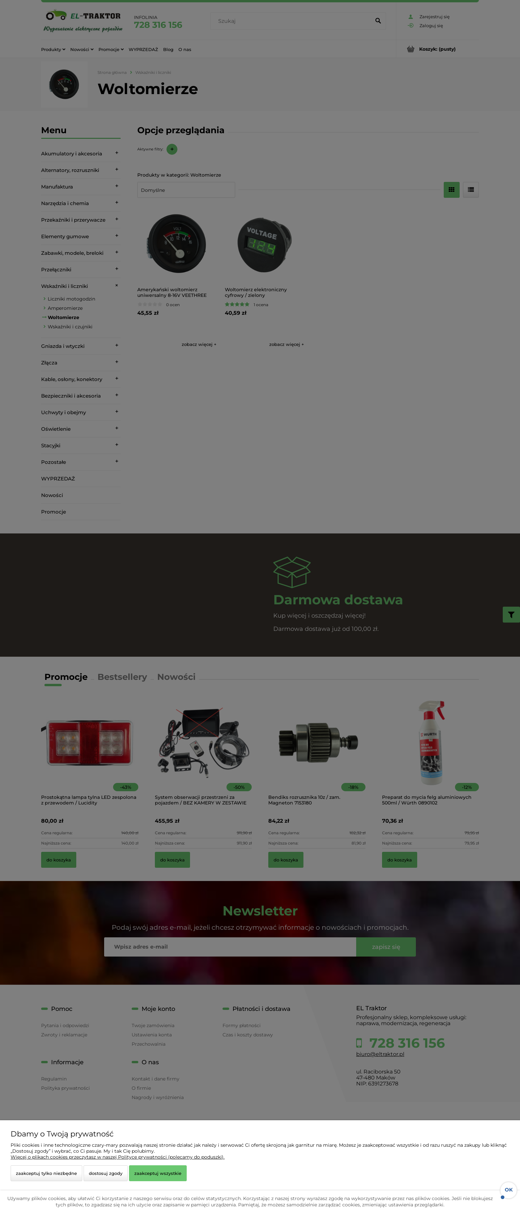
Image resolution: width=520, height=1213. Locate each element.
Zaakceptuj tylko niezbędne (46, 1173)
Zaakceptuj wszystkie (157, 1173)
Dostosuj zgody (105, 1173)
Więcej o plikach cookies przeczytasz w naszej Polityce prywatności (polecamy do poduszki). (118, 1157)
